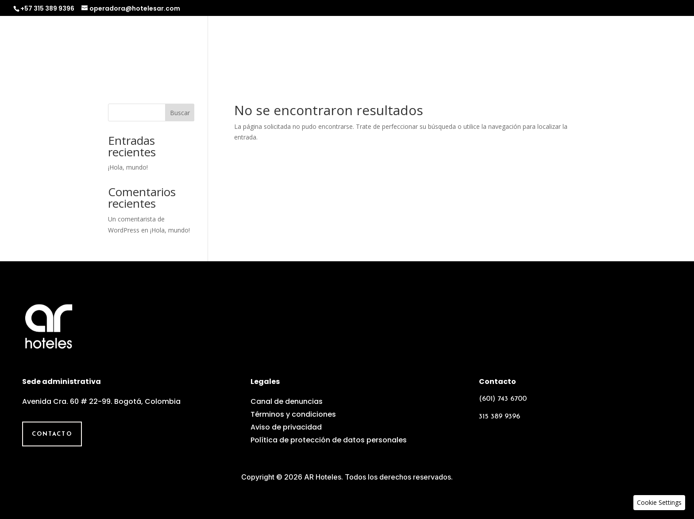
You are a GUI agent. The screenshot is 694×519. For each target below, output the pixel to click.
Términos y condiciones (293, 414)
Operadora (443, 47)
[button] (659, 502)
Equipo (563, 47)
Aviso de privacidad (286, 427)
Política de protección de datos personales (329, 440)
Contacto (658, 47)
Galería (608, 47)
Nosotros (385, 47)
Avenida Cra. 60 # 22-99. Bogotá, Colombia (101, 401)
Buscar (180, 112)
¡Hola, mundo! (128, 167)
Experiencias (508, 47)
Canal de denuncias (287, 401)
